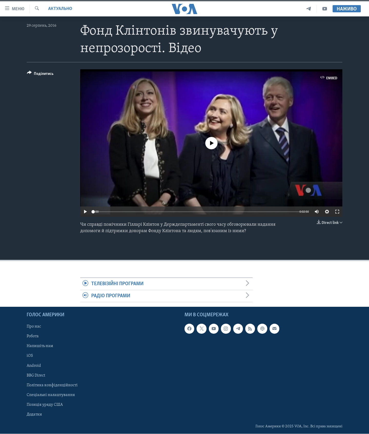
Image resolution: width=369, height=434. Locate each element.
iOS (30, 356)
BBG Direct (36, 375)
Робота (33, 336)
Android (34, 366)
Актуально (60, 8)
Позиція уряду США (45, 405)
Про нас (34, 327)
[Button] (40, 74)
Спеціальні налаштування (51, 395)
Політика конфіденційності (52, 385)
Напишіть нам (40, 346)
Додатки (34, 414)
